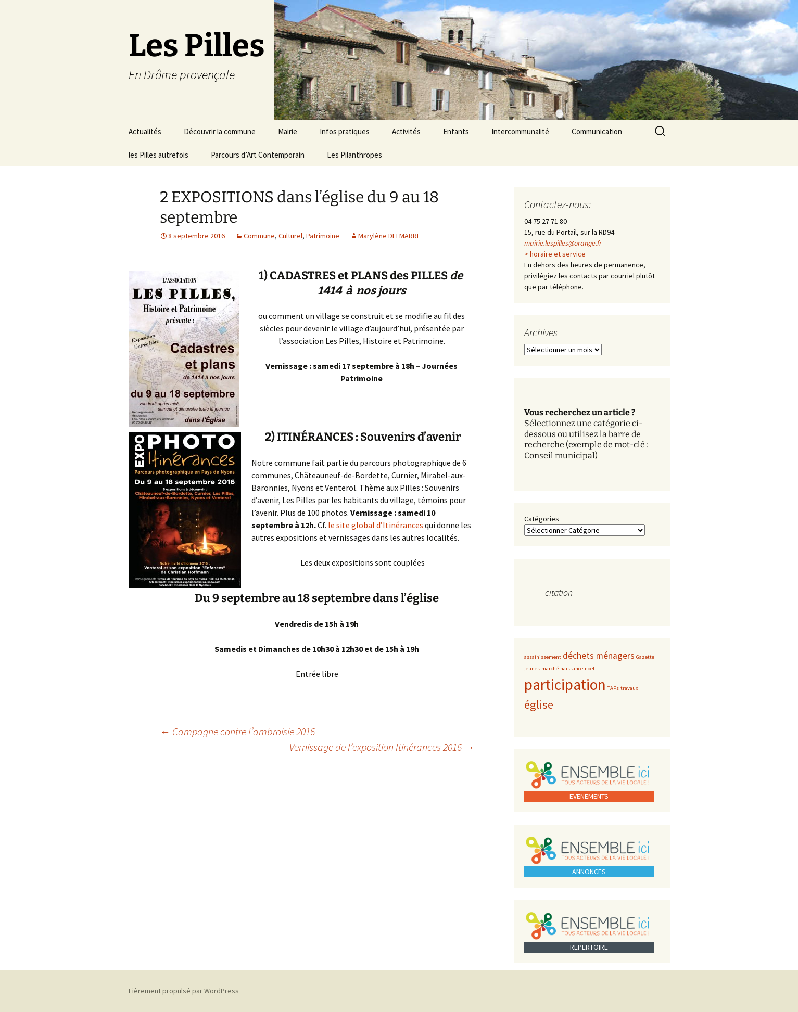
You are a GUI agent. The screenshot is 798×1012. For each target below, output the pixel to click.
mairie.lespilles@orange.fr (563, 243)
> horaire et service (555, 254)
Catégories (541, 518)
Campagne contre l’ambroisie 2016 (237, 731)
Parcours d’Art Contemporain (258, 155)
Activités (406, 131)
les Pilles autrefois (158, 155)
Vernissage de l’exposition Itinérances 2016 (381, 746)
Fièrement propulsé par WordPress (184, 990)
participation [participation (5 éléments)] (565, 684)
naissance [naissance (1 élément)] (571, 668)
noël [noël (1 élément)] (589, 668)
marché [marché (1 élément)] (550, 668)
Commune (259, 235)
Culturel (290, 235)
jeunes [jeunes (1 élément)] (532, 668)
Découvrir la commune (220, 131)
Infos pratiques (345, 131)
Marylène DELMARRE (389, 235)
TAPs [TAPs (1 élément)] (613, 688)
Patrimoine (322, 235)
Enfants (456, 131)
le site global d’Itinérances (375, 525)
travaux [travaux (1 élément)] (629, 688)
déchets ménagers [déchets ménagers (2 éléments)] (599, 655)
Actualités (145, 131)
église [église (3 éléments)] (538, 704)
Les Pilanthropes (354, 155)
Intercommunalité (520, 131)
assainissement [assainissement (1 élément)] (542, 657)
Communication (597, 131)
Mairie (287, 131)
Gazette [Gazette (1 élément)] (645, 657)
